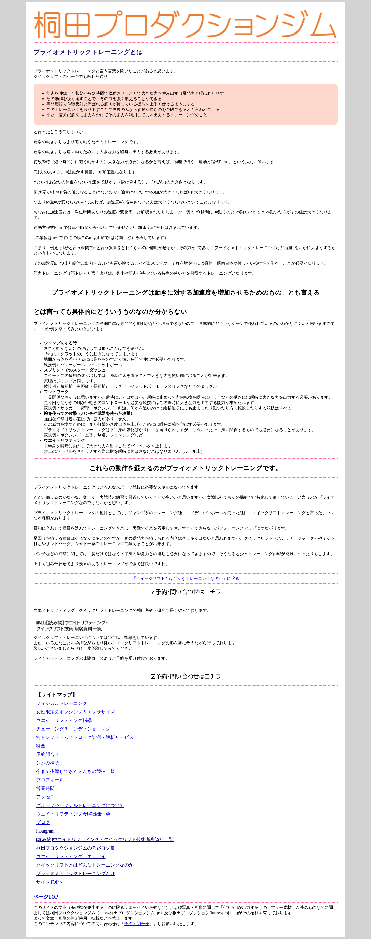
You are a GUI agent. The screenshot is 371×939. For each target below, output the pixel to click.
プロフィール (50, 779)
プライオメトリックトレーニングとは (75, 873)
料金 (40, 745)
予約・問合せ (136, 923)
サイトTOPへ (49, 882)
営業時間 (45, 788)
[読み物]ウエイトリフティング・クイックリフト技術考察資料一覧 (105, 839)
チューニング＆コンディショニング (73, 728)
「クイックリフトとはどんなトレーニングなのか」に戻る (185, 578)
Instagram (45, 831)
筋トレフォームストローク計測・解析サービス (85, 737)
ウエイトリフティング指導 (64, 720)
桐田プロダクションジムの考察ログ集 (75, 848)
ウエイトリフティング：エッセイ (71, 856)
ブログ (43, 822)
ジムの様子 (47, 762)
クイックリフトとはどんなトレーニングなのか (85, 865)
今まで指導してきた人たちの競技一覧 (75, 771)
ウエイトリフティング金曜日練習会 (73, 814)
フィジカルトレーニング (61, 703)
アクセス (45, 797)
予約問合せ (47, 754)
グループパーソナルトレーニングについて (80, 805)
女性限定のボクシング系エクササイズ (75, 711)
